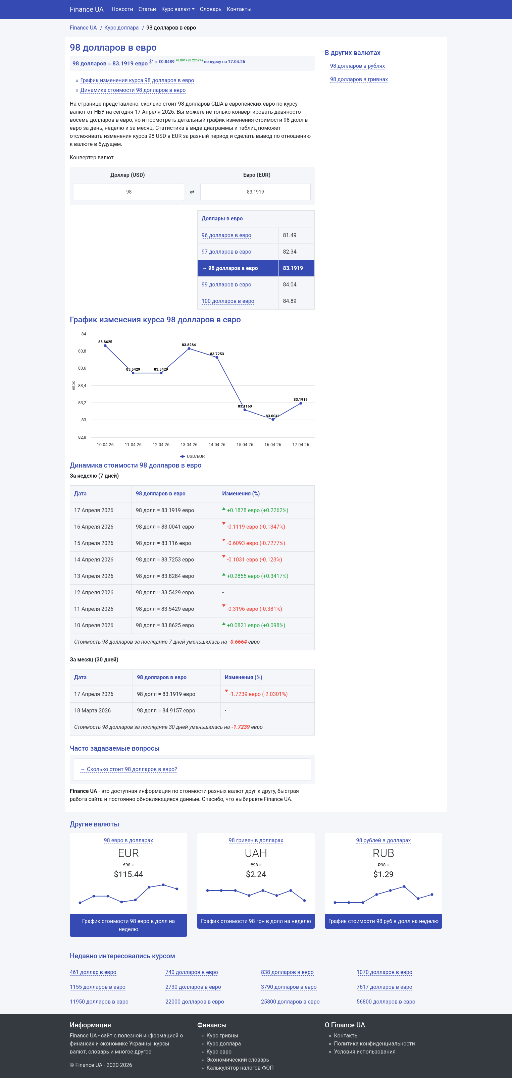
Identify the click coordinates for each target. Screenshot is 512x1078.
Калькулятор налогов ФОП (240, 1068)
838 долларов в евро (287, 972)
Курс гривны (223, 1035)
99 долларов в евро (226, 284)
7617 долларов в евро (384, 987)
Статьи (147, 9)
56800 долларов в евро (386, 1002)
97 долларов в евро (226, 252)
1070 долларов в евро (384, 972)
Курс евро (219, 1051)
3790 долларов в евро (289, 987)
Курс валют (176, 9)
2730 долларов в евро (193, 987)
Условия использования (365, 1051)
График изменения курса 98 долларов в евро (137, 80)
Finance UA (87, 9)
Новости (122, 9)
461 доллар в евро (93, 972)
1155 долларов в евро (97, 987)
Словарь (210, 9)
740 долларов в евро (191, 972)
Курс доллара (224, 1043)
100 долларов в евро (228, 301)
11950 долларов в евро (99, 1002)
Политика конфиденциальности (374, 1043)
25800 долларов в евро (290, 1002)
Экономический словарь (238, 1060)
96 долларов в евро (226, 235)
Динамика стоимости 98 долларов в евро (133, 90)
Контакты (239, 9)
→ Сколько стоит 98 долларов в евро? (128, 769)
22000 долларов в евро (194, 1002)
